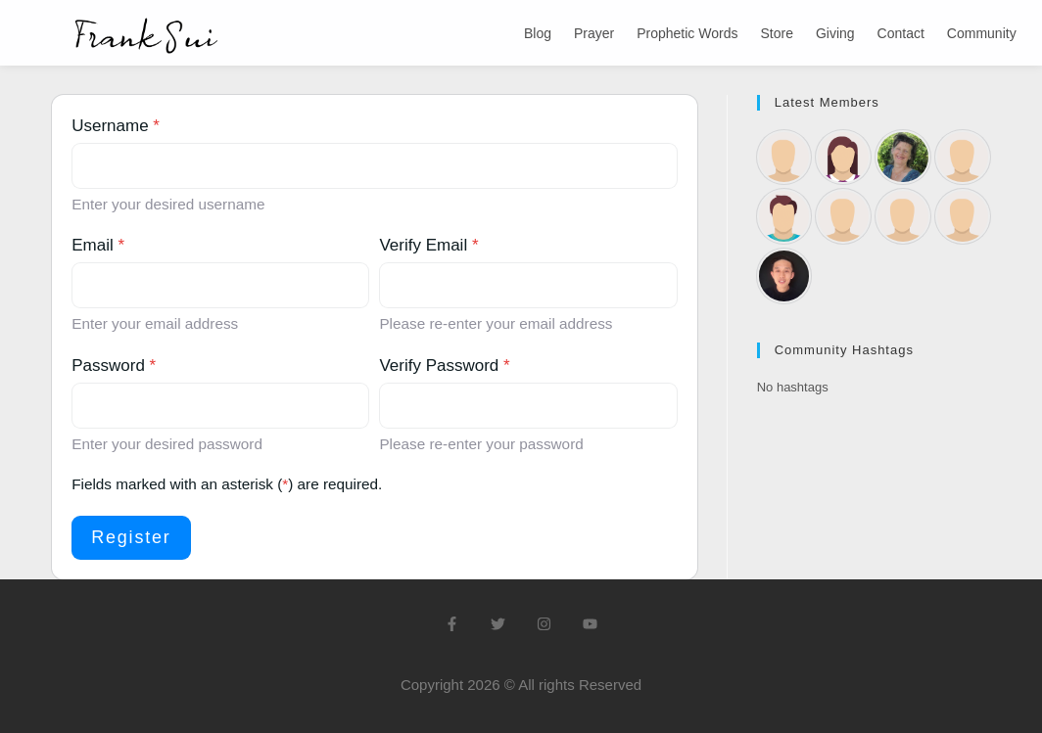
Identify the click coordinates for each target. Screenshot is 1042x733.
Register (130, 537)
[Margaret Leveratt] (903, 216)
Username (115, 125)
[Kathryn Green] (903, 157)
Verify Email (428, 245)
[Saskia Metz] (843, 216)
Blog (537, 33)
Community (982, 33)
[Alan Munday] (962, 216)
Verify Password (444, 365)
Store (776, 33)
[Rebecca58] (784, 157)
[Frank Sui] (784, 276)
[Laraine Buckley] (843, 157)
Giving (835, 33)
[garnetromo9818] (962, 157)
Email (97, 245)
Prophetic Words (687, 33)
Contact (900, 33)
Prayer (594, 33)
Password (113, 365)
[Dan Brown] (784, 216)
